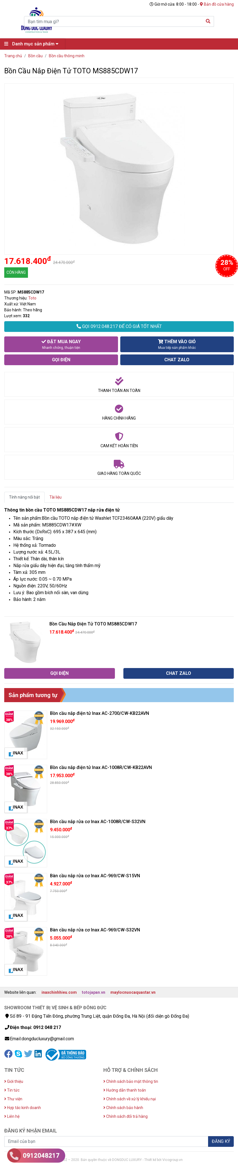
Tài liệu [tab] (55, 497)
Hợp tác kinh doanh (22, 1107)
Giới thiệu (13, 1081)
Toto (32, 298)
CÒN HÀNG (16, 272)
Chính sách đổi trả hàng (125, 1116)
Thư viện (13, 1099)
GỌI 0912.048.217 (119, 326)
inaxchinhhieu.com (59, 992)
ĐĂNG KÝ (221, 1141)
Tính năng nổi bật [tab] (24, 497)
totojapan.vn (93, 992)
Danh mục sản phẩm (32, 44)
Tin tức (11, 1090)
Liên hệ (11, 1116)
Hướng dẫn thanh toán (124, 1090)
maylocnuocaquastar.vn (133, 992)
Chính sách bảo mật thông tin (130, 1081)
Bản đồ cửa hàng (217, 4)
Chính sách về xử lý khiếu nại (129, 1099)
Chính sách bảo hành (123, 1107)
